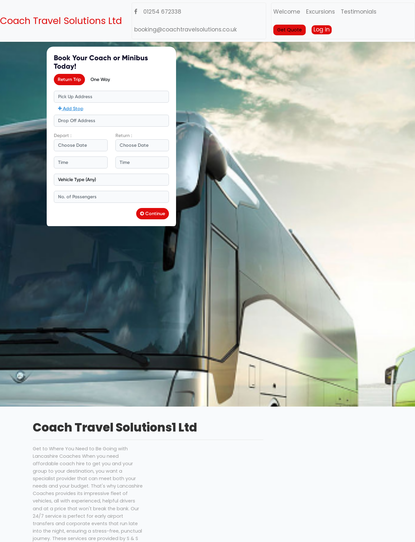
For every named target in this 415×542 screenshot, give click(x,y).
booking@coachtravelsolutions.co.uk (185, 29)
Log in (322, 29)
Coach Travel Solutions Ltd (61, 20)
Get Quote (289, 30)
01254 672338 (162, 12)
